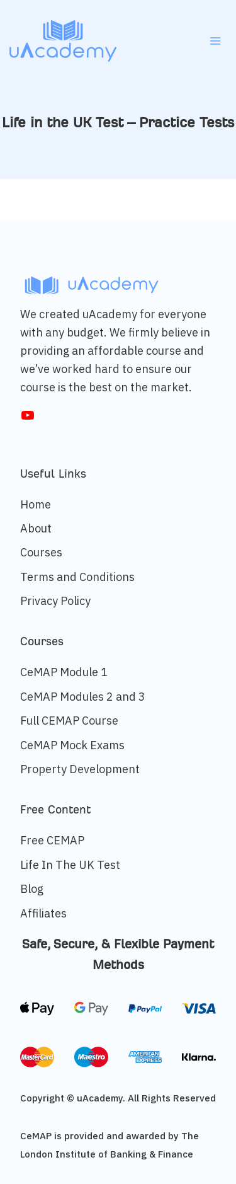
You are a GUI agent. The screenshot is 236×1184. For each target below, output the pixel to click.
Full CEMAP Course (69, 720)
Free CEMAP (52, 840)
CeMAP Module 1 (64, 672)
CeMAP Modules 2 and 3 (82, 696)
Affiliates (43, 913)
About (36, 528)
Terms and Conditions (77, 577)
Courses (41, 552)
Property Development (80, 769)
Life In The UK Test (70, 865)
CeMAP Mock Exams (72, 745)
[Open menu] (215, 40)
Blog (31, 889)
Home (35, 504)
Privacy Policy (55, 601)
